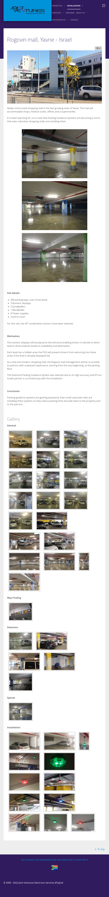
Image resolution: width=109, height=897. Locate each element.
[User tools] (98, 48)
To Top (99, 849)
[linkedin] (103, 5)
